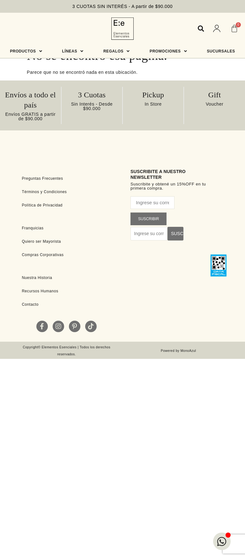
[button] (200, 28)
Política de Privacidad (42, 205)
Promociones (168, 51)
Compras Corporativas (42, 255)
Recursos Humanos (40, 291)
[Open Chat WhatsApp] (222, 541)
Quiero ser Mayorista (41, 241)
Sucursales (221, 51)
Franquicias (32, 228)
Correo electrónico (150, 194)
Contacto (30, 304)
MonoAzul (188, 350)
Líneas (73, 51)
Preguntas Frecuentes (42, 178)
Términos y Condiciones (44, 192)
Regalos (116, 51)
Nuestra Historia (37, 278)
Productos (26, 51)
